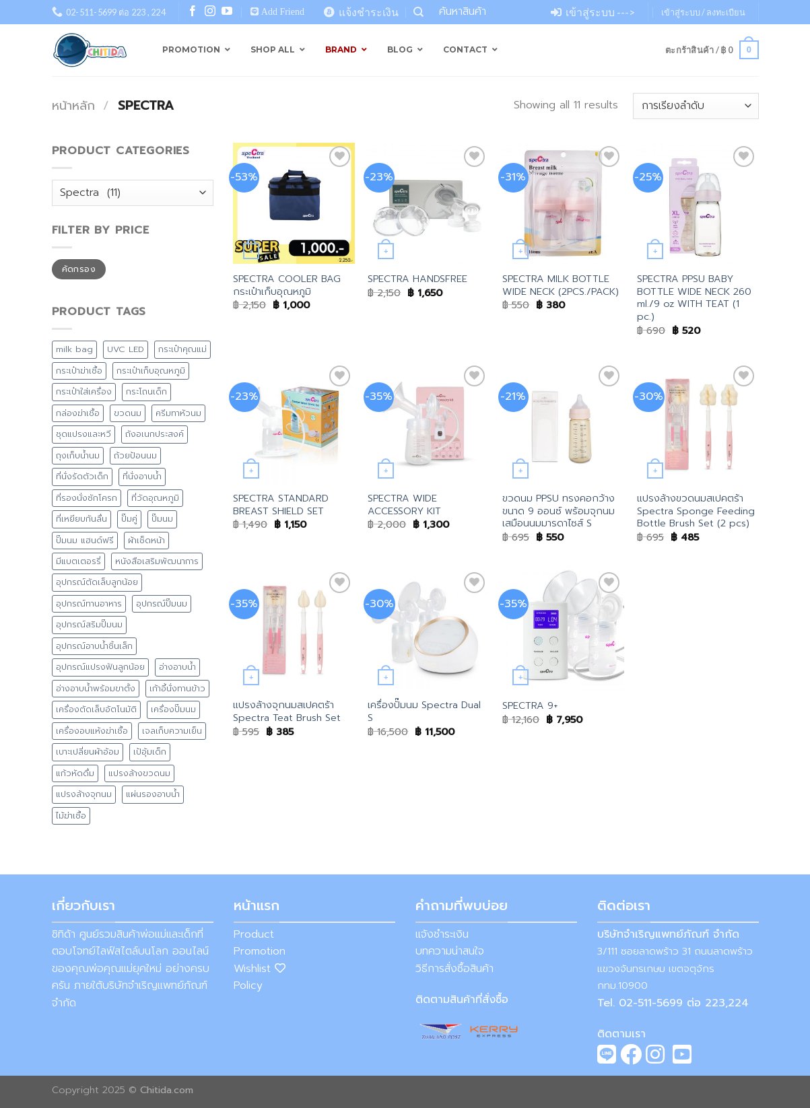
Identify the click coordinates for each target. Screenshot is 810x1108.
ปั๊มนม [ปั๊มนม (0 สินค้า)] (162, 518)
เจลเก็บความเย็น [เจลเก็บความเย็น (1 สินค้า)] (172, 730)
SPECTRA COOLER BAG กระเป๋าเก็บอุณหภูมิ (287, 285)
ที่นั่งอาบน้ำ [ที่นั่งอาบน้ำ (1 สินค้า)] (142, 476)
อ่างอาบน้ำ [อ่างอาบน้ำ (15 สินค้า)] (177, 666)
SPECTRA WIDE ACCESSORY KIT (404, 504)
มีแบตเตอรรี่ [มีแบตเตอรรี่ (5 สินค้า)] (78, 561)
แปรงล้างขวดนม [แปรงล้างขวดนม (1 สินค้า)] (139, 773)
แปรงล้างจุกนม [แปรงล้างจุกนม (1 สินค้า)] (84, 794)
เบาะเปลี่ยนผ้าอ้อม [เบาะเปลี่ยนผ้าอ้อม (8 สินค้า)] (87, 751)
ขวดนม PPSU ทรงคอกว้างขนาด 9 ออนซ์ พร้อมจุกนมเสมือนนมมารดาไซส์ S (558, 511)
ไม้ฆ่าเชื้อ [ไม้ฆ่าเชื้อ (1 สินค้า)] (71, 815)
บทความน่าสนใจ (449, 951)
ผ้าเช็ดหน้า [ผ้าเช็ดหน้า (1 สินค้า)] (146, 540)
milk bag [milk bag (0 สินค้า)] (74, 349)
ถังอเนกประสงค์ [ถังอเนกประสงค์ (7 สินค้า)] (154, 433)
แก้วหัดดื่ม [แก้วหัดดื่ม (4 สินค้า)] (75, 773)
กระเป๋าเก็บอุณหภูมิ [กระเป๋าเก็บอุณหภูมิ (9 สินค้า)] (150, 370)
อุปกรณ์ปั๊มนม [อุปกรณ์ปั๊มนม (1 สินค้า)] (161, 603)
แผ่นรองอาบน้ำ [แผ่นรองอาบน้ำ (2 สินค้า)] (153, 794)
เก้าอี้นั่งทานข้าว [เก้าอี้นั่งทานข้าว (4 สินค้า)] (177, 688)
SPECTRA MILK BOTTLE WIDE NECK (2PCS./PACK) (560, 285)
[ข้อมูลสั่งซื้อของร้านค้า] (695, 106)
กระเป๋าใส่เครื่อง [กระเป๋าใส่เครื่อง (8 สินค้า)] (84, 391)
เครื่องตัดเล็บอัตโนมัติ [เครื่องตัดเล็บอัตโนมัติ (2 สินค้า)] (96, 709)
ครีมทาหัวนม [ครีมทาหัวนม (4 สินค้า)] (178, 413)
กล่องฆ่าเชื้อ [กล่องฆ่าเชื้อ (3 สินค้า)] (78, 413)
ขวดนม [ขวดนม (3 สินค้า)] (127, 413)
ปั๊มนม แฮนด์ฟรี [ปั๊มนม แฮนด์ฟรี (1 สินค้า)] (85, 540)
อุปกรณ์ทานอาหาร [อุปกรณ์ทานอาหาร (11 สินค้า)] (89, 603)
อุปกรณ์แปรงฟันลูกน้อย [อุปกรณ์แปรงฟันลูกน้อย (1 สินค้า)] (100, 666)
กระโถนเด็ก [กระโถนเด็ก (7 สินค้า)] (146, 391)
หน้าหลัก (73, 105)
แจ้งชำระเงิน (442, 934)
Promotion (259, 951)
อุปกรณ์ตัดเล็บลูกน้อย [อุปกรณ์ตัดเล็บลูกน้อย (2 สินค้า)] (97, 582)
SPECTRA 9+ (530, 705)
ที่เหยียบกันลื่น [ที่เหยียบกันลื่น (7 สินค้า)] (81, 518)
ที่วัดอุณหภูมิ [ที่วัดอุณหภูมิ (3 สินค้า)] (155, 497)
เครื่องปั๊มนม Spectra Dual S (424, 711)
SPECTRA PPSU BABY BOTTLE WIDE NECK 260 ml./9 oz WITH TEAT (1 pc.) (694, 298)
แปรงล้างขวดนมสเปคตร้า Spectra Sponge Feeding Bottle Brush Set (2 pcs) (696, 511)
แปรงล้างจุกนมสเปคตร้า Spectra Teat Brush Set (287, 711)
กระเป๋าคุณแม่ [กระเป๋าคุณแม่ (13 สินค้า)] (182, 349)
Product (254, 934)
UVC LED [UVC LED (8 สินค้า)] (125, 349)
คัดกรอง (79, 269)
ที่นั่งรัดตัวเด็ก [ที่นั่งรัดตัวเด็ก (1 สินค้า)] (82, 476)
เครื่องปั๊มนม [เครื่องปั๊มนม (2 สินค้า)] (173, 709)
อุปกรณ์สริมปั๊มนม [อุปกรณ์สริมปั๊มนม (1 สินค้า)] (89, 624)
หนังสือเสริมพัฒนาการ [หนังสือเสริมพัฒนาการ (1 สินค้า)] (157, 561)
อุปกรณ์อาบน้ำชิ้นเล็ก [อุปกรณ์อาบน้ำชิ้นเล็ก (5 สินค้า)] (94, 645)
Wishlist (259, 969)
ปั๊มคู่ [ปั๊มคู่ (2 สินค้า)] (129, 518)
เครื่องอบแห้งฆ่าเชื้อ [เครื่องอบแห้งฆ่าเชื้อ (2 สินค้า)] (92, 730)
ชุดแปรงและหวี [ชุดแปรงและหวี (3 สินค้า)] (83, 433)
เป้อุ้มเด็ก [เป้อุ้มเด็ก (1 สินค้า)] (149, 751)
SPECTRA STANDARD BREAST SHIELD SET (281, 504)
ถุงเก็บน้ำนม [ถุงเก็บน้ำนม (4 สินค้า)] (78, 455)
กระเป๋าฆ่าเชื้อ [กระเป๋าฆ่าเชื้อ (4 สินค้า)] (79, 370)
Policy (248, 985)
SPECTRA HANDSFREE (417, 279)
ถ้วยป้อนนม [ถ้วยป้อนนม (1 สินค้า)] (135, 455)
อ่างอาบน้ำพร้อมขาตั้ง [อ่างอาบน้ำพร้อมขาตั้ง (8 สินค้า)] (95, 688)
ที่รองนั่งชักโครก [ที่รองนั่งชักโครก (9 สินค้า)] (86, 497)
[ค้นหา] (418, 12)
